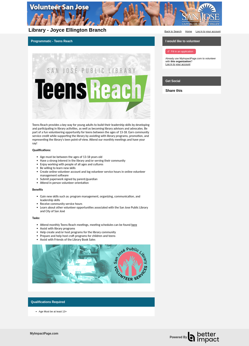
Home (188, 31)
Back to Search (172, 31)
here (134, 225)
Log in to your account (208, 31)
